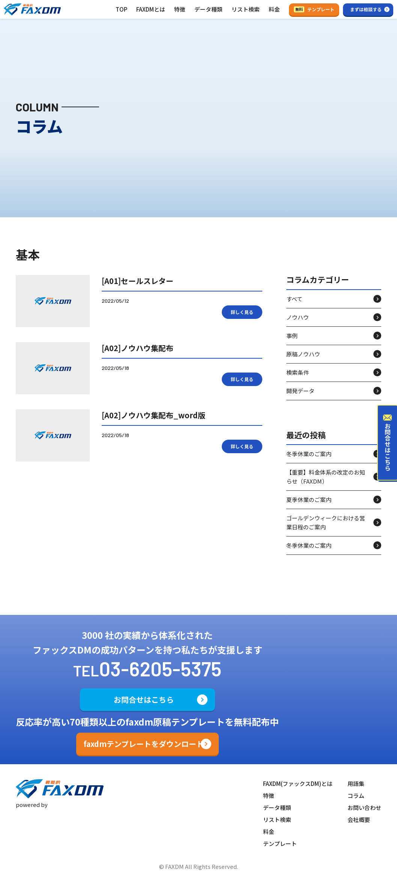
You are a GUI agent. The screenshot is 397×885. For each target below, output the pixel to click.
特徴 (179, 9)
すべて (294, 299)
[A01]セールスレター (137, 280)
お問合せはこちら (144, 699)
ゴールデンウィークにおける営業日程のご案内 (325, 522)
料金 (274, 9)
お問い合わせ (364, 807)
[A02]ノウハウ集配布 (137, 348)
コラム (355, 795)
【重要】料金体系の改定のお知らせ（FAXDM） (325, 476)
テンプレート (314, 9)
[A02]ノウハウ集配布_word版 (153, 415)
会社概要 (358, 819)
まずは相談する (366, 9)
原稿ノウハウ (303, 354)
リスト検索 (246, 9)
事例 (292, 336)
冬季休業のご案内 (308, 454)
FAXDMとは (150, 9)
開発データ (300, 391)
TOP (121, 9)
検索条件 (297, 372)
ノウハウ (297, 317)
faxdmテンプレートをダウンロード (144, 743)
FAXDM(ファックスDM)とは (297, 783)
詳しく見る (242, 312)
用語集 (355, 783)
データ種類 (208, 9)
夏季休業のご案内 (308, 499)
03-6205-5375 (160, 669)
